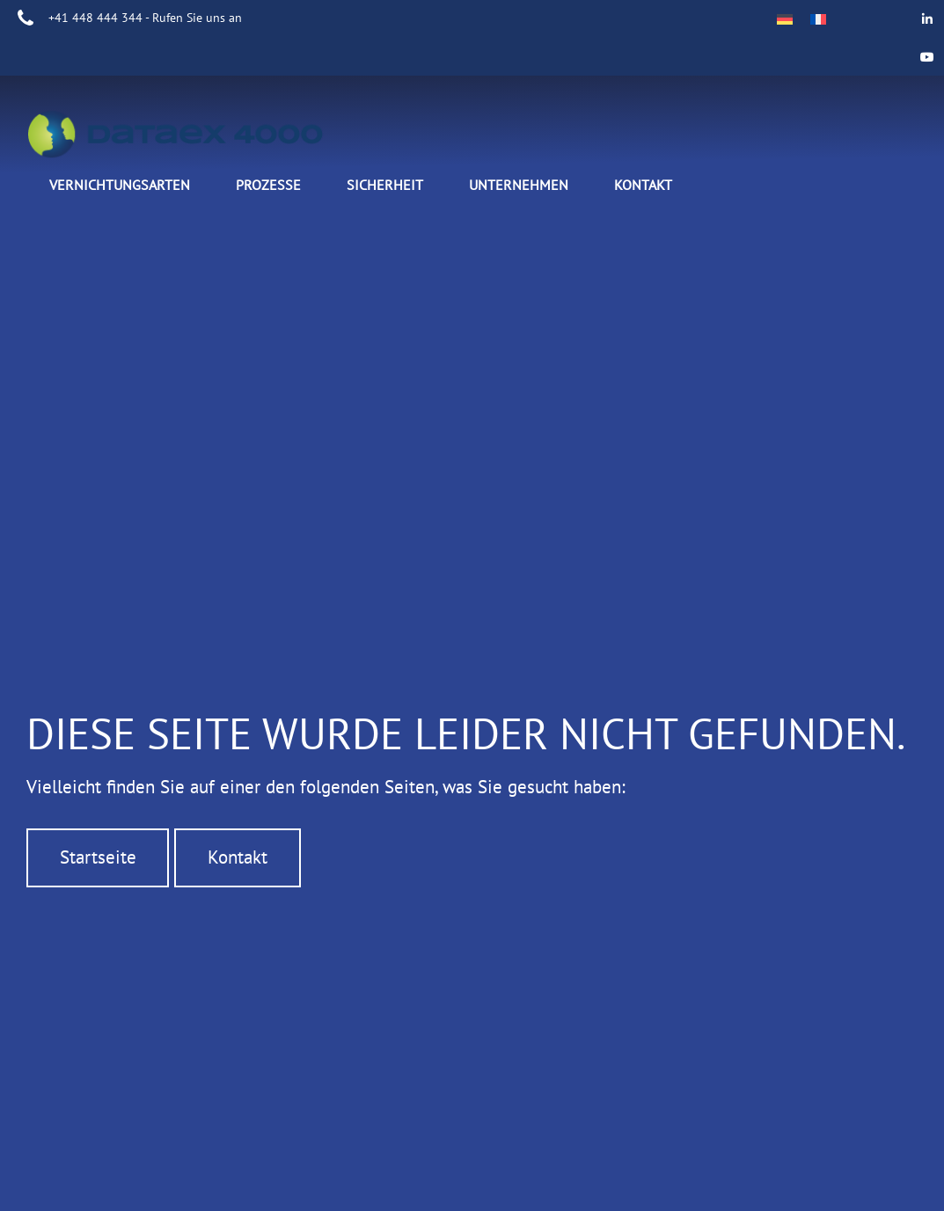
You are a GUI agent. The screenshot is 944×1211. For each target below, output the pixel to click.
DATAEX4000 (193, 137)
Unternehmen (518, 184)
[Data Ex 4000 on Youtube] (927, 57)
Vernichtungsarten (119, 184)
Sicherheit (385, 184)
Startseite (98, 824)
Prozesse (268, 184)
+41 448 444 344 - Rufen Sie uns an (145, 18)
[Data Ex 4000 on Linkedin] (927, 19)
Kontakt (643, 184)
